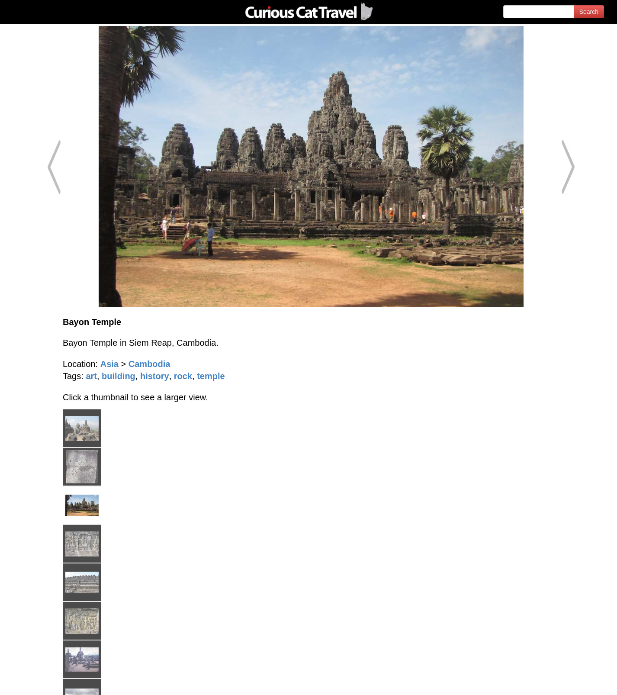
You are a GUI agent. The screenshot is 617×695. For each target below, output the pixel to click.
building (118, 376)
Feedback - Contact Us (574, 681)
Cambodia (149, 364)
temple (211, 376)
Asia (109, 364)
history (154, 376)
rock (183, 376)
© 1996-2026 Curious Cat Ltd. (53, 681)
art (91, 376)
